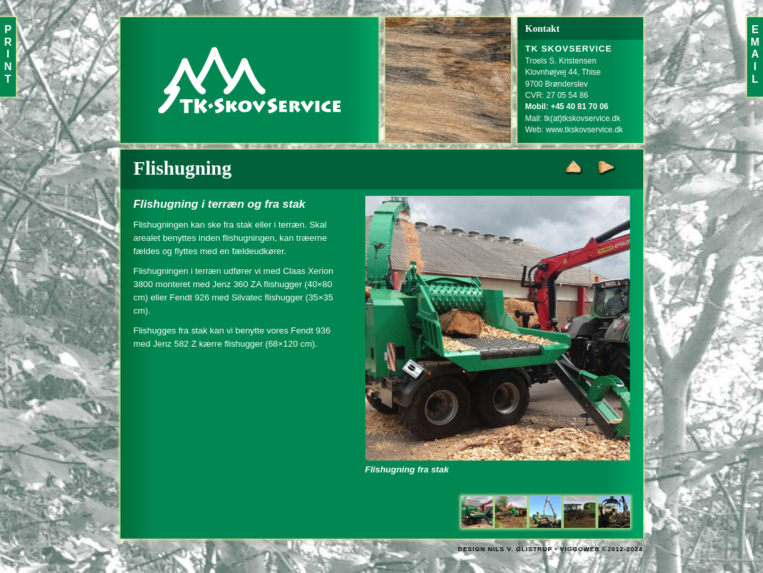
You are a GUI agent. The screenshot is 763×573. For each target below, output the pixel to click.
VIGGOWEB (580, 549)
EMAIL (754, 54)
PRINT (8, 54)
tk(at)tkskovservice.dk (582, 118)
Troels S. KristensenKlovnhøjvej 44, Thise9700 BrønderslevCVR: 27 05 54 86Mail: (569, 83)
